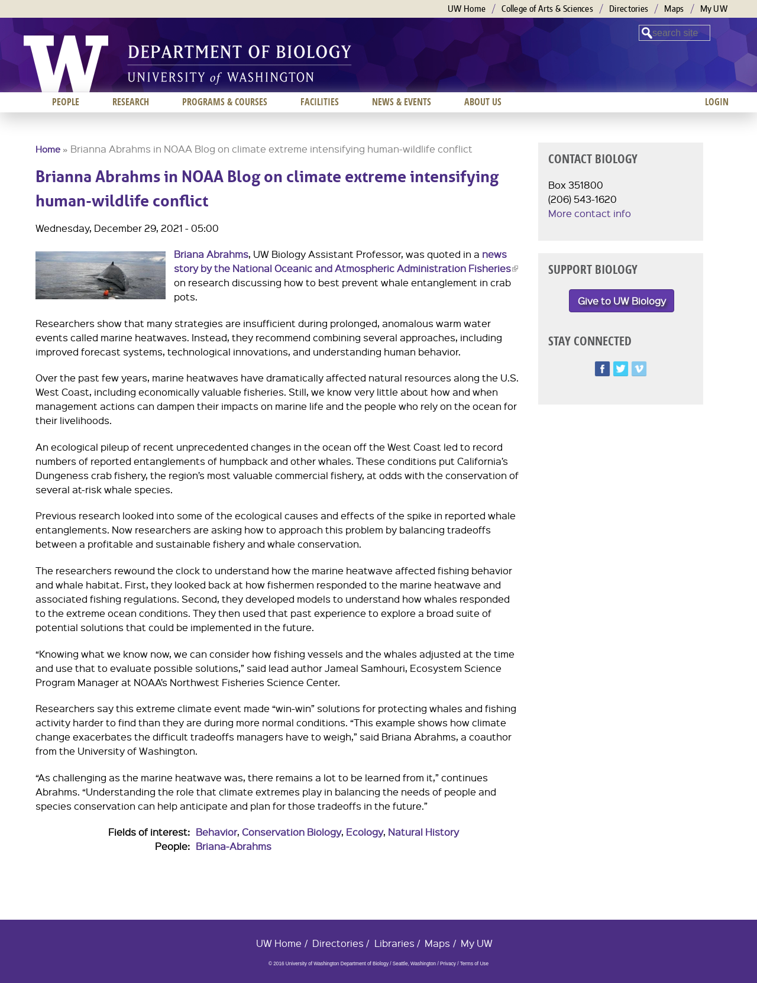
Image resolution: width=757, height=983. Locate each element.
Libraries (394, 943)
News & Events (401, 101)
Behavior (216, 832)
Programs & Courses (224, 101)
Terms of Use (474, 963)
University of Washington (66, 63)
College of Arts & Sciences (547, 8)
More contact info (589, 213)
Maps (674, 8)
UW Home (467, 8)
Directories (628, 8)
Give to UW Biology (622, 301)
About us (483, 101)
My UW (714, 8)
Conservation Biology (291, 832)
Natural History (423, 832)
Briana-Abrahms (233, 846)
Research (130, 101)
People (65, 101)
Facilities (319, 101)
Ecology (364, 832)
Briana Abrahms (211, 254)
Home (47, 149)
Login (717, 101)
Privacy (448, 963)
